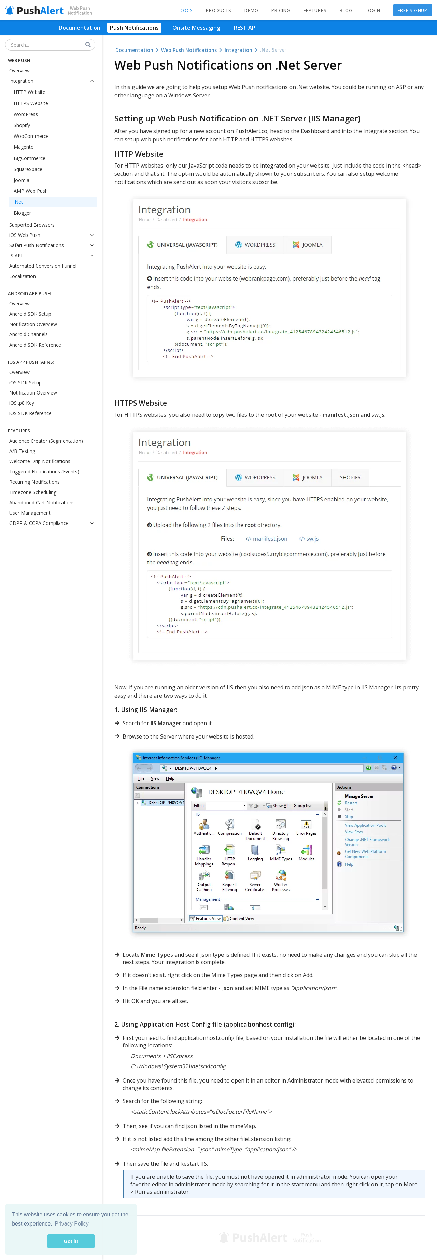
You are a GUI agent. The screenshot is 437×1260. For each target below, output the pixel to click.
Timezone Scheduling (32, 492)
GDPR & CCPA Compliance (53, 523)
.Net (18, 202)
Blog (346, 10)
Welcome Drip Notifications (39, 461)
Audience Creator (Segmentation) (46, 441)
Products (218, 10)
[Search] (88, 45)
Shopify (22, 125)
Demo (251, 10)
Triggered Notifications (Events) (44, 471)
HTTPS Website (31, 103)
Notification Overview (33, 324)
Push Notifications (134, 27)
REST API (245, 27)
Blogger (22, 213)
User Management (30, 513)
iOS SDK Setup (25, 382)
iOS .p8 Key (21, 403)
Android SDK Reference (35, 345)
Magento (24, 147)
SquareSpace (28, 169)
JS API (53, 255)
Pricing (281, 10)
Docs (186, 10)
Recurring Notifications (34, 481)
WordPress (26, 114)
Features (315, 10)
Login (373, 10)
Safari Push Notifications (53, 245)
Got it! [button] (71, 1241)
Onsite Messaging (196, 27)
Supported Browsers (32, 224)
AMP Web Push (31, 191)
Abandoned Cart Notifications (42, 502)
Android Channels (28, 334)
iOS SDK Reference (30, 413)
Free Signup (412, 10)
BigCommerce (29, 158)
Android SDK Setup (30, 314)
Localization (22, 276)
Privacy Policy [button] (72, 1224)
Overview (19, 70)
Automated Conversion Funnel (42, 265)
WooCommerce (31, 136)
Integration (53, 80)
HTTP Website (29, 92)
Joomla (21, 180)
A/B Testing (22, 451)
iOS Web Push (53, 235)
